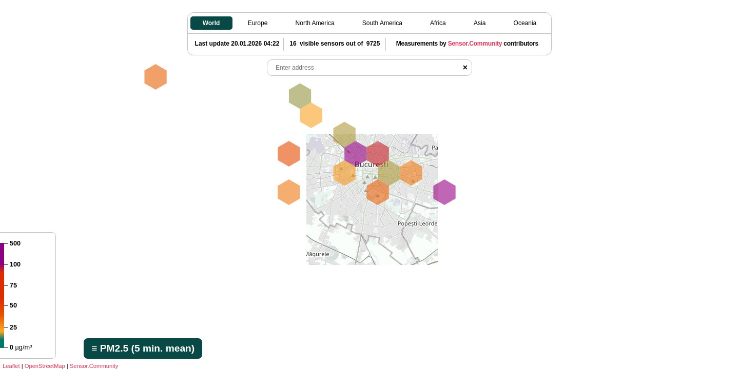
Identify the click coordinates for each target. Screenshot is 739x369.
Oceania (525, 23)
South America (382, 23)
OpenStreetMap (45, 366)
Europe (258, 23)
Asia (479, 23)
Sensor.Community (94, 366)
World (211, 23)
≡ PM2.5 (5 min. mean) (143, 348)
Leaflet (11, 366)
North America (315, 23)
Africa (438, 23)
